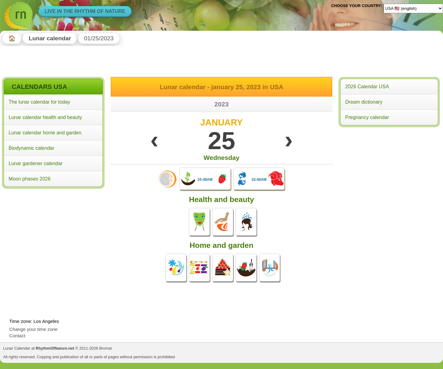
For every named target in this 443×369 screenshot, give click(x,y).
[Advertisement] (53, 230)
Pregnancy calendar (367, 117)
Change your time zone (33, 329)
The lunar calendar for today (39, 102)
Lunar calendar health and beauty (45, 117)
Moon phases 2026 (29, 178)
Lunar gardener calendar (35, 163)
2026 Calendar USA (367, 86)
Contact (17, 335)
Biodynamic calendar (31, 148)
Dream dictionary (363, 102)
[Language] (413, 8)
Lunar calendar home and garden (45, 132)
